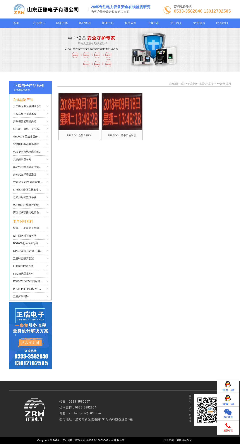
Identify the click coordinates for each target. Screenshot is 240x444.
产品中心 (192, 83)
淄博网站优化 (184, 440)
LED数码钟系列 (223, 83)
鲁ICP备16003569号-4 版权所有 (106, 440)
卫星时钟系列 (206, 83)
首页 (183, 83)
